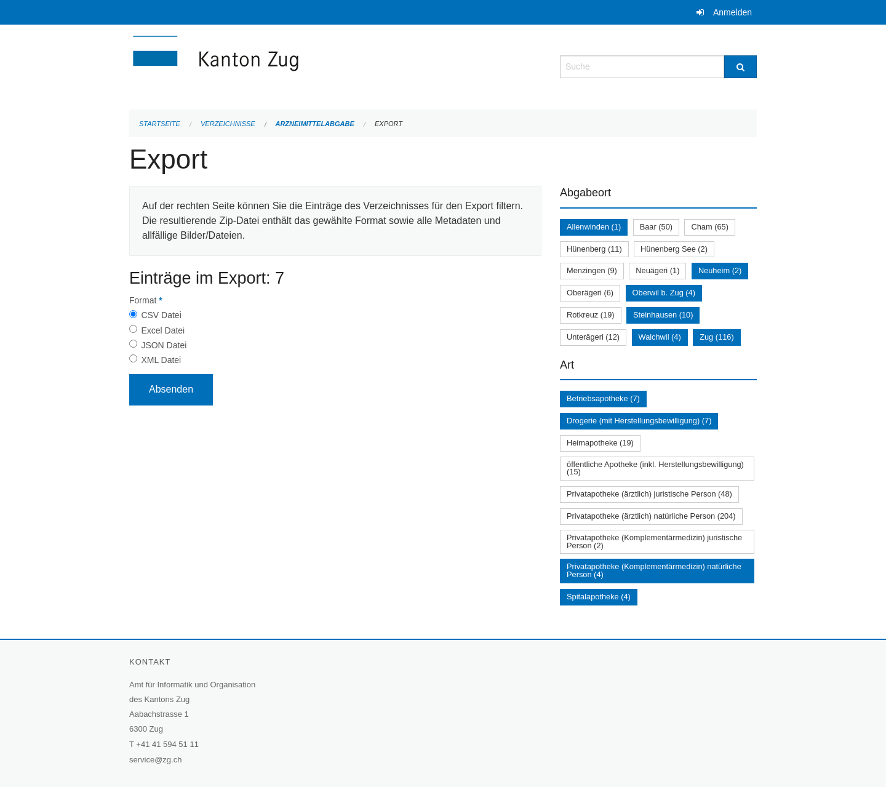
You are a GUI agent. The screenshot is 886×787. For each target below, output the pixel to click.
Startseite (159, 123)
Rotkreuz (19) (591, 314)
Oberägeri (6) (590, 292)
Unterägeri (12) (593, 337)
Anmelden (732, 12)
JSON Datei (163, 345)
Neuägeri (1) (657, 270)
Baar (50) (656, 226)
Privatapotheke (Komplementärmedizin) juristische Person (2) (654, 541)
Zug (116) (716, 337)
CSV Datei (161, 315)
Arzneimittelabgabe (314, 123)
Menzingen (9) (592, 270)
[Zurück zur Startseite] (289, 65)
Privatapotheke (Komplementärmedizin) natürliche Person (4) (654, 570)
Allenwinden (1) (594, 226)
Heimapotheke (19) (600, 442)
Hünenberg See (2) (674, 249)
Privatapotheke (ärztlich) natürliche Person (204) (651, 516)
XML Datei (161, 360)
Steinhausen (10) (663, 314)
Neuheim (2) (719, 270)
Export (388, 123)
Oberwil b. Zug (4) (664, 292)
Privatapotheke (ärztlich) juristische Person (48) (649, 493)
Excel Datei (163, 330)
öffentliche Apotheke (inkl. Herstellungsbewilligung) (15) (655, 468)
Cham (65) (709, 226)
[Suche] (740, 66)
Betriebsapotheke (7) (603, 398)
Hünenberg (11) (594, 249)
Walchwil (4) (660, 337)
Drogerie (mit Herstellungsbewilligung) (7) (639, 420)
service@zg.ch (155, 759)
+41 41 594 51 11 (167, 744)
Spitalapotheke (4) (599, 596)
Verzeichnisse (228, 123)
